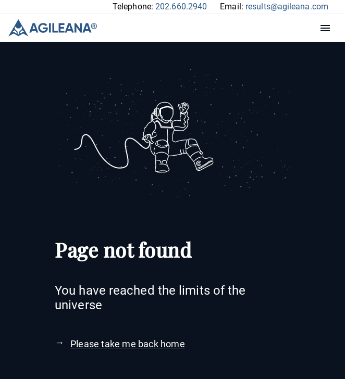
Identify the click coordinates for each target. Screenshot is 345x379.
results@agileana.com (286, 6)
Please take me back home (127, 343)
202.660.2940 (181, 6)
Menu (328, 28)
